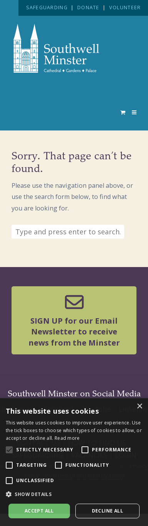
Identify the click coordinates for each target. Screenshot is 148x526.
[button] (74, 494)
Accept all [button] (39, 511)
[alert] (74, 462)
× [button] (139, 406)
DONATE (88, 7)
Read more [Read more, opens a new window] (67, 438)
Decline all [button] (107, 511)
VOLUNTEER (125, 7)
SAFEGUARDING (47, 7)
